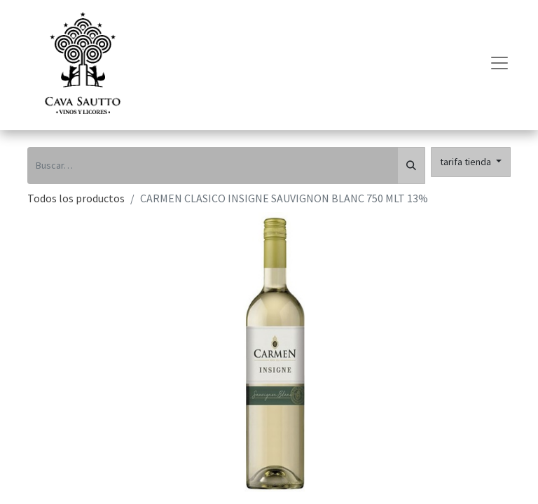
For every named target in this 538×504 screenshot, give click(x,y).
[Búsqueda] (411, 165)
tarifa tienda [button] (466, 161)
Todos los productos (76, 198)
